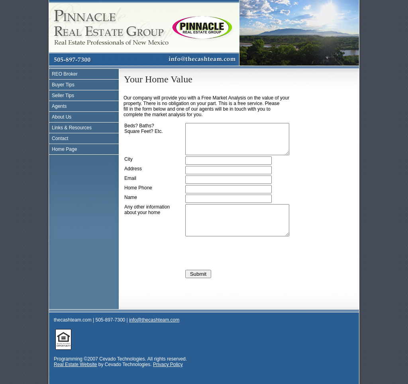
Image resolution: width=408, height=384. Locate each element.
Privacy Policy (168, 376)
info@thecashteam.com (154, 332)
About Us (61, 117)
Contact (60, 138)
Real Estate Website (75, 376)
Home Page (64, 149)
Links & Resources (72, 128)
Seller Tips (63, 95)
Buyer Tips (63, 85)
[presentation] (245, 265)
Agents (59, 106)
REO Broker (65, 74)
